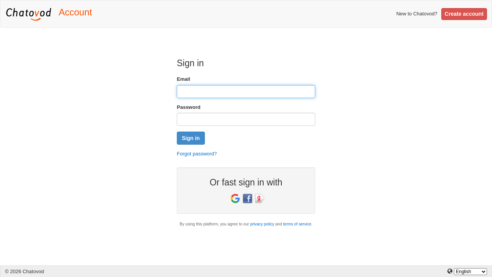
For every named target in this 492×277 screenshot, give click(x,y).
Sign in (191, 138)
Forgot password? (197, 154)
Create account (464, 14)
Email (183, 79)
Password (188, 107)
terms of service (297, 224)
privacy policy (262, 224)
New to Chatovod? (416, 14)
